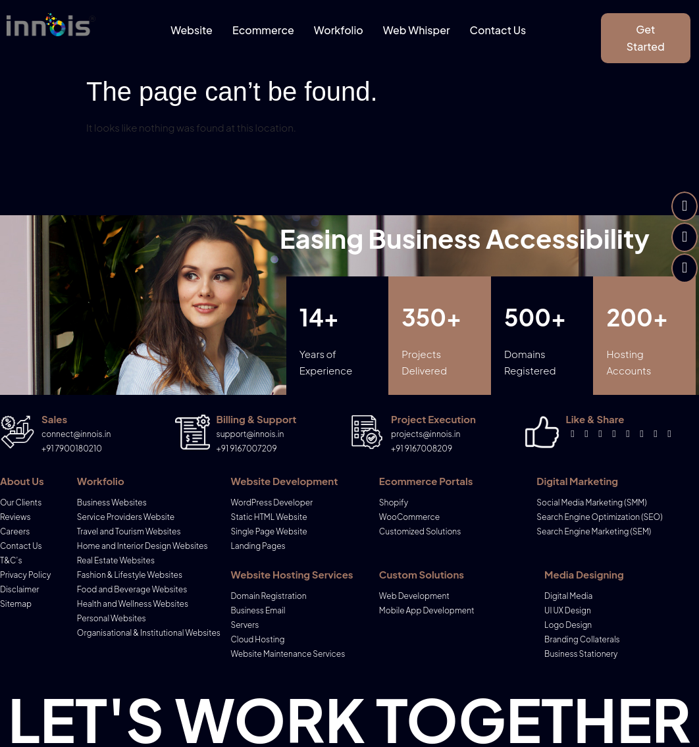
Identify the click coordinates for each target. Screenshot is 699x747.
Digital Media (568, 596)
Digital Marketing (577, 481)
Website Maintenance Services (287, 654)
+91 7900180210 (71, 448)
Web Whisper (416, 30)
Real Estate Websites (116, 560)
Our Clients (20, 502)
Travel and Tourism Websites (129, 531)
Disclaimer (19, 589)
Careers (15, 531)
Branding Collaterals (582, 639)
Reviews (15, 517)
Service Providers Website (125, 517)
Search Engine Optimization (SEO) (599, 517)
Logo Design (568, 625)
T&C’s (11, 560)
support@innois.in (250, 434)
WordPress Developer (271, 502)
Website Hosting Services (291, 574)
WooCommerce (409, 517)
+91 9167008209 (421, 448)
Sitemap (16, 604)
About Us (22, 481)
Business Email (257, 610)
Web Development (414, 596)
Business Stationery (580, 654)
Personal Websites (111, 618)
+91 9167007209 (247, 448)
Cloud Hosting (257, 639)
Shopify (393, 502)
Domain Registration (268, 596)
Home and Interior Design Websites (142, 546)
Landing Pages (257, 546)
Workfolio (338, 30)
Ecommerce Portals (426, 481)
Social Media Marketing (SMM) (591, 502)
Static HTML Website (268, 517)
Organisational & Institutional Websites (148, 633)
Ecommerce (263, 30)
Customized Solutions (420, 531)
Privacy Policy (25, 575)
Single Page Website (268, 531)
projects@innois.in (425, 434)
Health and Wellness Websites (132, 604)
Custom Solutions (421, 574)
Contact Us (498, 30)
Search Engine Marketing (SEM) (593, 531)
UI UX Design (567, 610)
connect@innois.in (76, 434)
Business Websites (112, 502)
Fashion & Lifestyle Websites (129, 575)
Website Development (284, 481)
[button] (645, 38)
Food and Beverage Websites (132, 589)
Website (191, 30)
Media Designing (584, 574)
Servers (244, 625)
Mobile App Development (427, 610)
